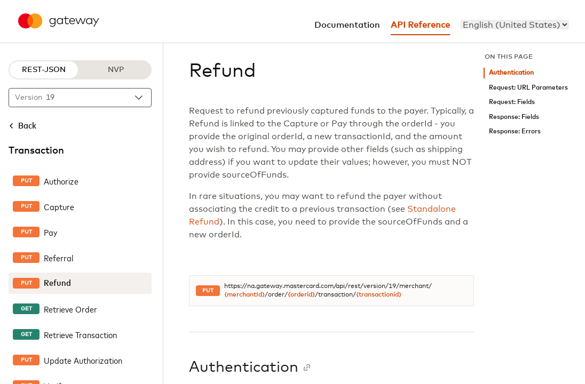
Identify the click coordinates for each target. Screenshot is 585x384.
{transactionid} (378, 295)
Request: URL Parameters (528, 87)
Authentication (511, 72)
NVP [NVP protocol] (116, 70)
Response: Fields (514, 117)
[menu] (515, 24)
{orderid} (301, 295)
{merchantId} (244, 295)
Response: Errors (515, 131)
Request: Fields (512, 102)
